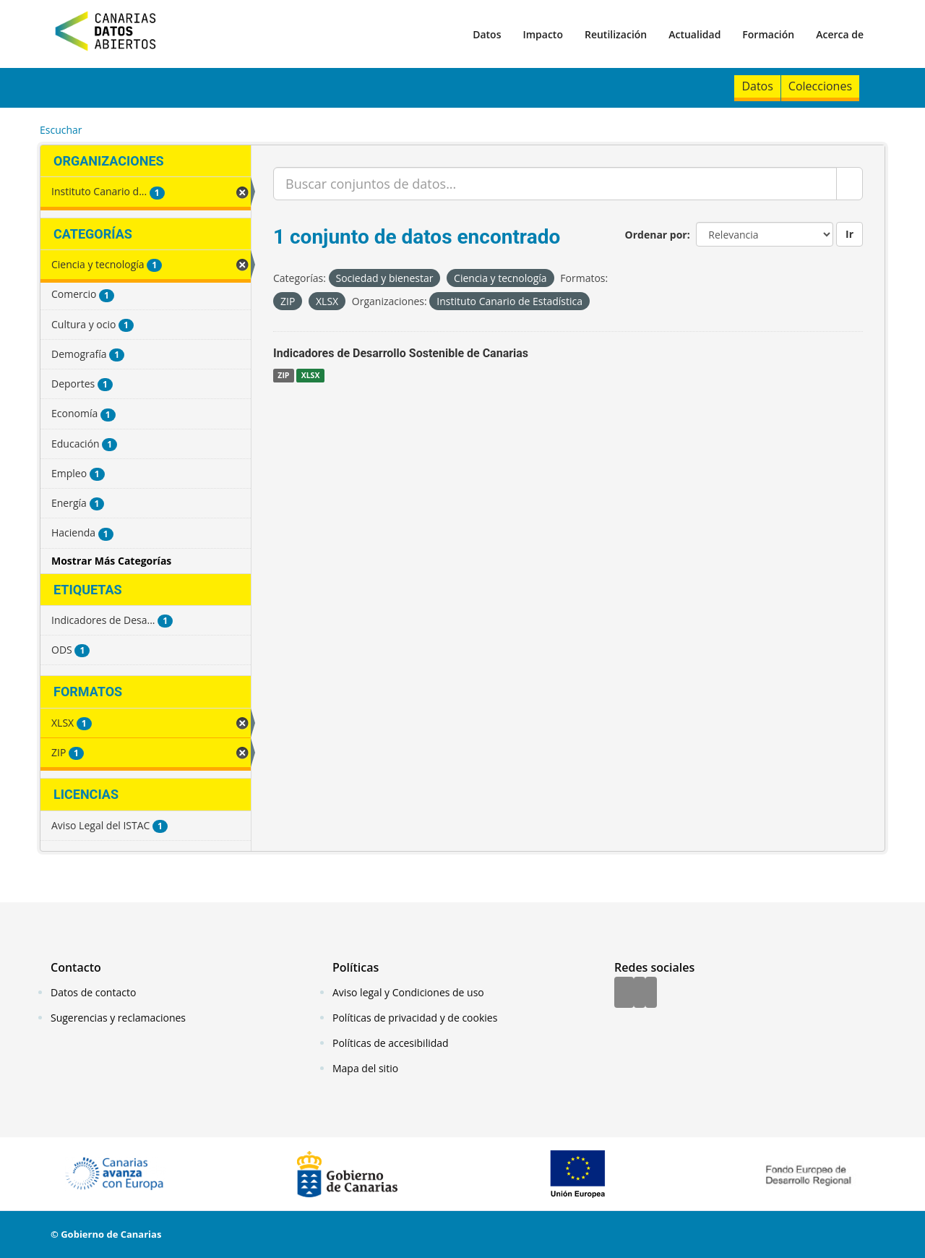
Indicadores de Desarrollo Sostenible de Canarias (400, 353)
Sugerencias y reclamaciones (118, 1017)
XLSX (310, 375)
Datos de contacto (93, 992)
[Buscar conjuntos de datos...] (555, 183)
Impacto (542, 34)
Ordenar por (656, 234)
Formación (768, 34)
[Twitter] (639, 993)
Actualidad (694, 34)
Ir (849, 234)
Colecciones (820, 86)
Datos (487, 34)
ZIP (283, 375)
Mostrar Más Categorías (111, 561)
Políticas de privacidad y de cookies (414, 1017)
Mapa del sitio (365, 1068)
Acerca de (840, 34)
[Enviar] (849, 183)
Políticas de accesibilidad (390, 1043)
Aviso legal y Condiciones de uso (408, 992)
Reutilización (616, 34)
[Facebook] (624, 993)
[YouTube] (651, 993)
